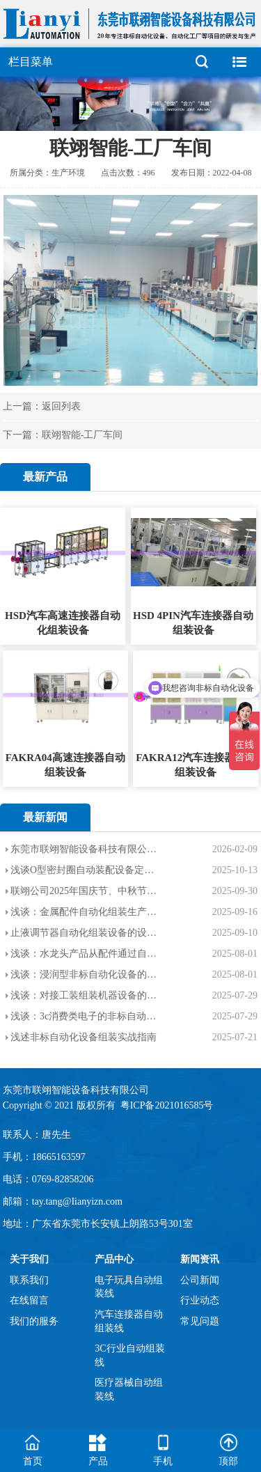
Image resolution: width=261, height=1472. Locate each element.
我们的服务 (34, 1321)
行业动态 (199, 1300)
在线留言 (29, 1300)
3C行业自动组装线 (129, 1355)
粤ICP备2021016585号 (168, 1105)
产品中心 (114, 1259)
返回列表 (61, 406)
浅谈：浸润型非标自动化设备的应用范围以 (84, 974)
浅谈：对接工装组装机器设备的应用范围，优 (84, 995)
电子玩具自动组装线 (129, 1287)
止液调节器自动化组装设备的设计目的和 (84, 932)
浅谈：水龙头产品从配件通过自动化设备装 (84, 953)
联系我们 (29, 1280)
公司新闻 (199, 1280)
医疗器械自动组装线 (129, 1389)
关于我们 (29, 1259)
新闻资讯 (199, 1259)
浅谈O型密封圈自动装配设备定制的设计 (84, 870)
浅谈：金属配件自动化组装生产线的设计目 (84, 912)
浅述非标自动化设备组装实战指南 (83, 1037)
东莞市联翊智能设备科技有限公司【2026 (84, 849)
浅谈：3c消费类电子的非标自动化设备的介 (84, 1016)
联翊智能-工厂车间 (82, 435)
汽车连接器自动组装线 (129, 1321)
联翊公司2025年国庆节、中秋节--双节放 (84, 891)
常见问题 (199, 1321)
